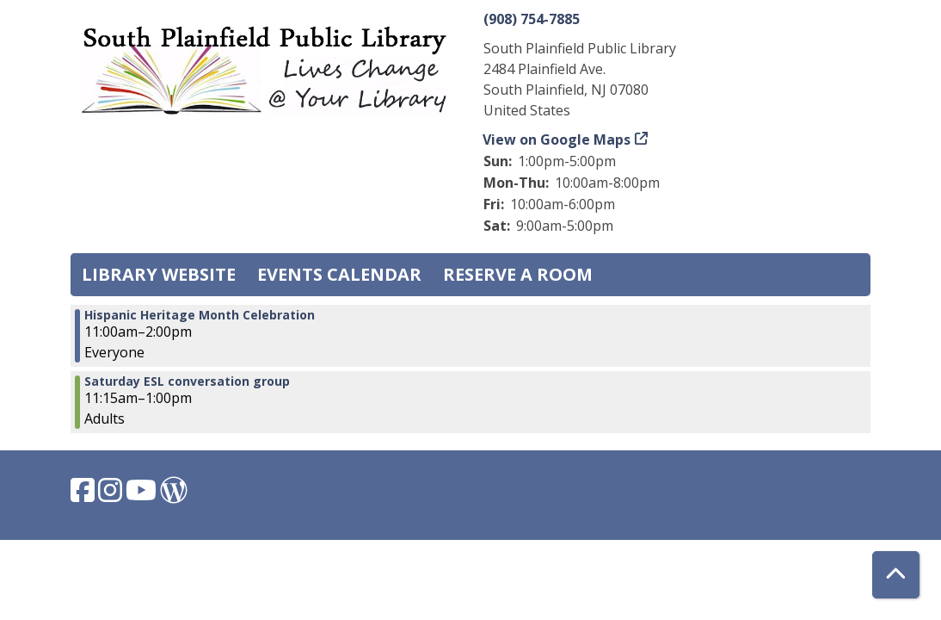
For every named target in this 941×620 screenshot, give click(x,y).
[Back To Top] (895, 574)
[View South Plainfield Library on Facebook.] (84, 495)
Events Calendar (339, 274)
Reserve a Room (518, 274)
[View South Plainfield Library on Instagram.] (112, 495)
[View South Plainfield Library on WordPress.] (174, 495)
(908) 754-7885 (531, 18)
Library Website (159, 274)
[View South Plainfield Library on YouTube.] (143, 495)
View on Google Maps (556, 139)
